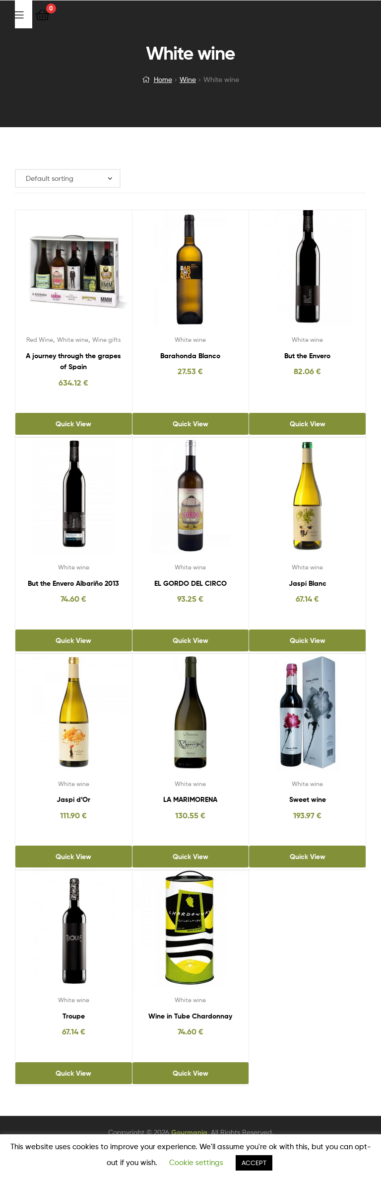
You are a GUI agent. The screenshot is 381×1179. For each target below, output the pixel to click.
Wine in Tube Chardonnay (190, 1016)
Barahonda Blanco (190, 355)
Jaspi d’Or (73, 799)
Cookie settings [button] (196, 1162)
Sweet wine (307, 799)
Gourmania (189, 1132)
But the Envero (307, 355)
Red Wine (39, 339)
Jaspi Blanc (307, 583)
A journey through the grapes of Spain (73, 361)
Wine (188, 79)
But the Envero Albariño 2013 (73, 583)
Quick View (73, 423)
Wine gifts (106, 339)
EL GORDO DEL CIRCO (190, 583)
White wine (72, 339)
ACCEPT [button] (254, 1163)
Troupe (74, 1016)
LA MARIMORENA (190, 799)
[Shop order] (68, 178)
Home (163, 79)
